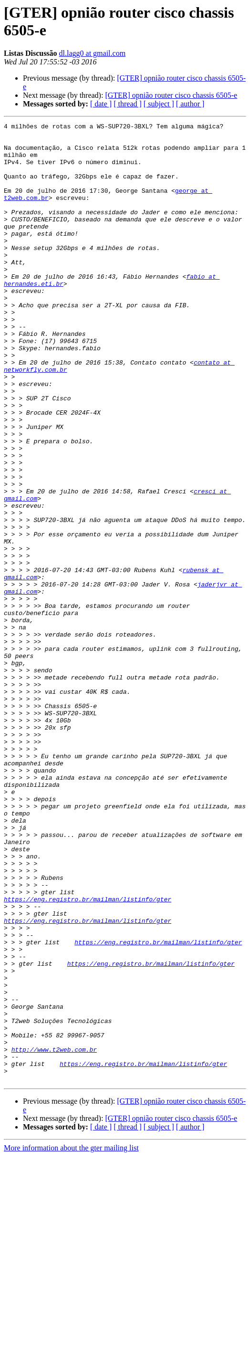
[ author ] (190, 104)
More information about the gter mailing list (71, 1340)
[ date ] (101, 104)
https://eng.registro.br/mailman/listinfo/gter (87, 1055)
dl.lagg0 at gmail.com (92, 53)
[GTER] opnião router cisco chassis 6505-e (171, 95)
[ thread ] (128, 104)
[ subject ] (159, 104)
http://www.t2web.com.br (54, 1235)
